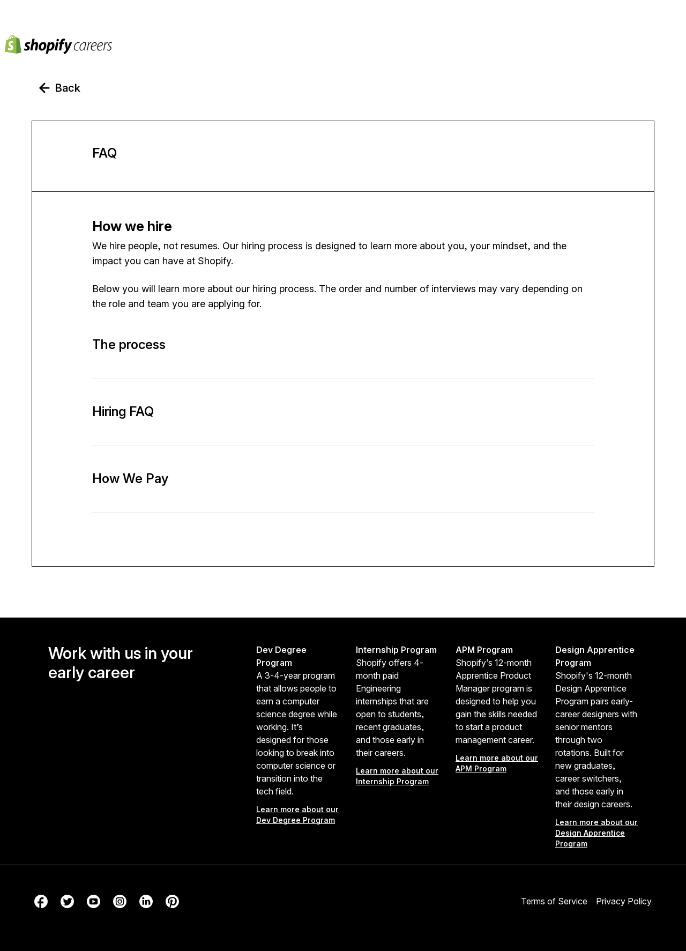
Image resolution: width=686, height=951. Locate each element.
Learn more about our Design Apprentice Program (596, 833)
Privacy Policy (624, 901)
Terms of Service (554, 901)
